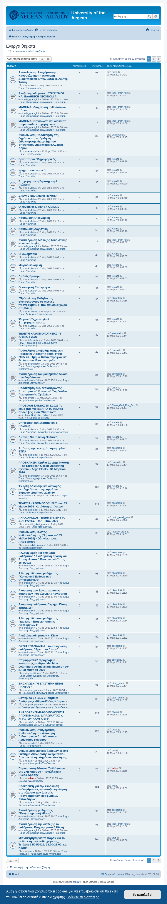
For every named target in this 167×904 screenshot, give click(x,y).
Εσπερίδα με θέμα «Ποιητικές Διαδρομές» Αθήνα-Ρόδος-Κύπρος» (42, 699)
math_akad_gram (37, 524)
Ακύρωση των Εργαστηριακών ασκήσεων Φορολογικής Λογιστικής (42, 592)
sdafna (31, 722)
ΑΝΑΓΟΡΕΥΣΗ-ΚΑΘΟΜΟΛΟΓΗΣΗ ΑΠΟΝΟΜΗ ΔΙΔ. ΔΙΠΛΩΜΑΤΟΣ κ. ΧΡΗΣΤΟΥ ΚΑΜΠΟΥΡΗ (41, 715)
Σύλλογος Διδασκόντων (30, 781)
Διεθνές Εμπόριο (29, 276)
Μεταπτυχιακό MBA (32, 547)
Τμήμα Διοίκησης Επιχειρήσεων (35, 314)
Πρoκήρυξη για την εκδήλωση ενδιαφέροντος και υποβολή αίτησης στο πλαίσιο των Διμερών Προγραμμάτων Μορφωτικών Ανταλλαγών (43, 792)
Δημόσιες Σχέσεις (39, 417)
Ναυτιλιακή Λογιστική (33, 229)
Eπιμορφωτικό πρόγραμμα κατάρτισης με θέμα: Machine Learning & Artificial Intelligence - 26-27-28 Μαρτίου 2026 (43, 664)
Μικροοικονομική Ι (30, 265)
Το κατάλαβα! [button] (142, 894)
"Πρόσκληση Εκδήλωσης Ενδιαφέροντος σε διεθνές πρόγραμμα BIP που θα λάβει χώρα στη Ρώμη (42, 303)
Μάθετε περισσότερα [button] (83, 897)
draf (30, 851)
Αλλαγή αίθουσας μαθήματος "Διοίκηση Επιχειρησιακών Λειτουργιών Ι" (38, 621)
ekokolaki (33, 311)
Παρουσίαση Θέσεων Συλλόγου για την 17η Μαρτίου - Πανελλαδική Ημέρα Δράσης (42, 772)
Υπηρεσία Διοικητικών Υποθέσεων (36, 400)
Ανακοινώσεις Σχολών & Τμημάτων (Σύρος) (41, 724)
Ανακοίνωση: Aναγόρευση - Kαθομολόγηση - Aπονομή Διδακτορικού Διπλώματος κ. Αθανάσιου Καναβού (38, 734)
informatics (34, 340)
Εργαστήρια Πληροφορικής (37, 159)
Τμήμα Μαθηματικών (41, 527)
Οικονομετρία (27, 254)
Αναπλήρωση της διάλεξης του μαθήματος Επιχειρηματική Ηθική (41, 825)
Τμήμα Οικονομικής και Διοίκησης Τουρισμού (41, 102)
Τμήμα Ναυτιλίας (27, 165)
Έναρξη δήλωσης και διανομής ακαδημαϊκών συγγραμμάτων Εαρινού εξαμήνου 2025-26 (39, 489)
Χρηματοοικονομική (31, 170)
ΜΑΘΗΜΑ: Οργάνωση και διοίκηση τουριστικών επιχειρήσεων (42, 122)
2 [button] (154, 59)
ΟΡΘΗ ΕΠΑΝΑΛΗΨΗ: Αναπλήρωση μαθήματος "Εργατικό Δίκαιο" (42, 648)
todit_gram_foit (31, 99)
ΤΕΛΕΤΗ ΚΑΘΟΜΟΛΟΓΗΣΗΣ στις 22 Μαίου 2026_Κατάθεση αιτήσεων (42, 505)
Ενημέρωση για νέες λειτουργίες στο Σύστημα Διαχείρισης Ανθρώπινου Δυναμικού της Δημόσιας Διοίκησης (43, 754)
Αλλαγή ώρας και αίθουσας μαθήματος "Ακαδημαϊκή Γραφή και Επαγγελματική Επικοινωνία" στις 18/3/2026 (42, 557)
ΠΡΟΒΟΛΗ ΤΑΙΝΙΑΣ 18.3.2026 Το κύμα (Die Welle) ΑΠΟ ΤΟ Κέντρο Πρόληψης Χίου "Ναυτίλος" (40, 409)
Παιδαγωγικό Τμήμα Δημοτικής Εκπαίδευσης (45, 692)
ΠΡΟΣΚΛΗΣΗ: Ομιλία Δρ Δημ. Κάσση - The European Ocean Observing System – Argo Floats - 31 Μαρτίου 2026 (43, 467)
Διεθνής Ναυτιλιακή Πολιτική (37, 195)
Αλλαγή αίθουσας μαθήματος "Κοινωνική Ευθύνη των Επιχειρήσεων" (38, 576)
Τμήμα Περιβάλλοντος (30, 154)
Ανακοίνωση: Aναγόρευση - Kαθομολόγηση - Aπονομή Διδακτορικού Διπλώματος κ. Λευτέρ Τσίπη (43, 77)
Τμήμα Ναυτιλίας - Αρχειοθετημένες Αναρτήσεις (43, 432)
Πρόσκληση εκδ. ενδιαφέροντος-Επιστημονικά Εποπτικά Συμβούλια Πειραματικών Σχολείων (42, 391)
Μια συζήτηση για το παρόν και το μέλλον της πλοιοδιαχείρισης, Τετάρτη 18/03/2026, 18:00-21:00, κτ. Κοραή (42, 842)
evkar (31, 398)
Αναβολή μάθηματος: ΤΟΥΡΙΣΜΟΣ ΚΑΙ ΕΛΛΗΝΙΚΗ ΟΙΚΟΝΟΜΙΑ (41, 95)
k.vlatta (32, 162)
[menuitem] (46, 30)
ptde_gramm (35, 690)
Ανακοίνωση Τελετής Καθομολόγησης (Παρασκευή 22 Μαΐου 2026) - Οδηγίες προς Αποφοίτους (40, 536)
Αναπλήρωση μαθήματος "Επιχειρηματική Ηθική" (35, 812)
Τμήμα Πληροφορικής (29, 88)
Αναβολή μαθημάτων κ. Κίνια (38, 635)
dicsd (31, 85)
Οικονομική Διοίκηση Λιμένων (38, 206)
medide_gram (35, 545)
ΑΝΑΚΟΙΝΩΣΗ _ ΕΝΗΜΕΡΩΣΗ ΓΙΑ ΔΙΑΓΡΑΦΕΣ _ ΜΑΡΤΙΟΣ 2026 (41, 519)
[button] (159, 59)
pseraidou (33, 363)
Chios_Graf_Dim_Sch (35, 415)
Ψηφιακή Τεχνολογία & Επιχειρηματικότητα (34, 321)
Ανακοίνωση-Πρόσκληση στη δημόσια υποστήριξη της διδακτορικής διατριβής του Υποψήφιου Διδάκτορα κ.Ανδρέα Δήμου (40, 141)
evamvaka (33, 151)
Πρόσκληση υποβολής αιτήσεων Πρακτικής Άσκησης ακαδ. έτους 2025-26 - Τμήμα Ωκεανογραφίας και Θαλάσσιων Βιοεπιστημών (42, 355)
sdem (31, 778)
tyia (30, 760)
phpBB (76, 882)
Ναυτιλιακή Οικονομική (34, 217)
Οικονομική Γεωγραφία (34, 287)
